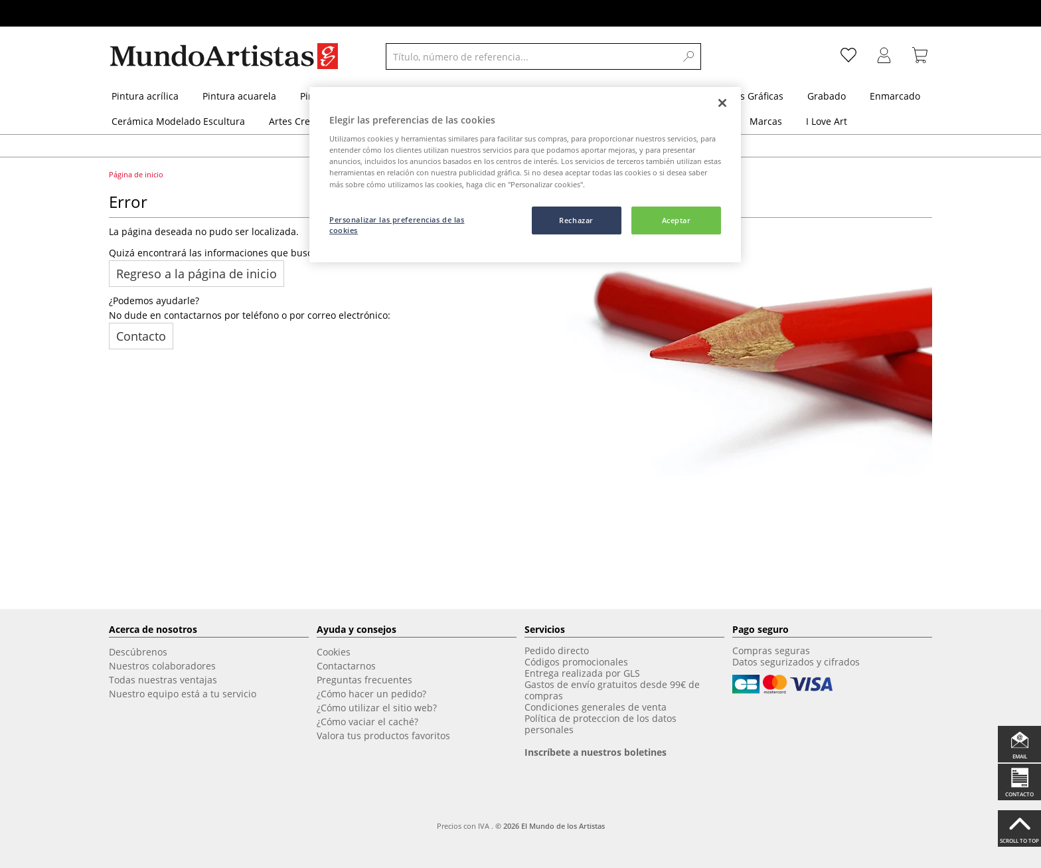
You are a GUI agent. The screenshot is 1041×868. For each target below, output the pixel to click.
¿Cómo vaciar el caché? (367, 721)
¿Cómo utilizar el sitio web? (377, 707)
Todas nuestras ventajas (163, 679)
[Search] (689, 56)
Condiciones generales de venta (595, 707)
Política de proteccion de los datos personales (600, 724)
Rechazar (576, 220)
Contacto (141, 336)
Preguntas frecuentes (364, 679)
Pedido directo (556, 650)
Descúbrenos (138, 652)
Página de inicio (137, 174)
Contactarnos (346, 665)
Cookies (334, 652)
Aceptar (676, 220)
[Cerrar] (722, 103)
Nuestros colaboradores (162, 665)
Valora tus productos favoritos (383, 735)
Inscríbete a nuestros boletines (595, 752)
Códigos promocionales (576, 661)
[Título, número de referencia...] (531, 56)
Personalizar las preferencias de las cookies (397, 225)
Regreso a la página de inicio (196, 274)
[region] (525, 175)
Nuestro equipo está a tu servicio (182, 693)
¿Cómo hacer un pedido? (371, 693)
